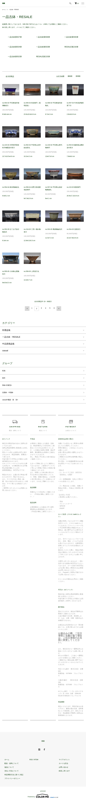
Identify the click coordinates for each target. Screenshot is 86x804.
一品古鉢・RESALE (15, 9)
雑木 (4, 378)
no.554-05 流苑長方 (74, 229)
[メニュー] (82, 3)
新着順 (78, 76)
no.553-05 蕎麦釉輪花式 (53, 229)
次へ (58, 308)
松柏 (4, 370)
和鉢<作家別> (8, 386)
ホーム (4, 9)
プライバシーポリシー (10, 781)
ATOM (36, 762)
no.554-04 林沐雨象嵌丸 (10, 187)
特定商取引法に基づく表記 (11, 777)
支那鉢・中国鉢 (9, 394)
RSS (31, 762)
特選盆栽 (6, 329)
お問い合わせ (61, 770)
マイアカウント (62, 762)
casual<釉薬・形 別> (12, 402)
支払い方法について (9, 774)
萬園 (3, 3)
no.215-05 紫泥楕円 (74, 187)
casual (5, 349)
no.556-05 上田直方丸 (31, 271)
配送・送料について (9, 766)
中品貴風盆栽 (8, 343)
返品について (7, 770)
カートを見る (61, 766)
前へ (28, 308)
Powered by (43, 799)
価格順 (70, 76)
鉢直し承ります (62, 774)
